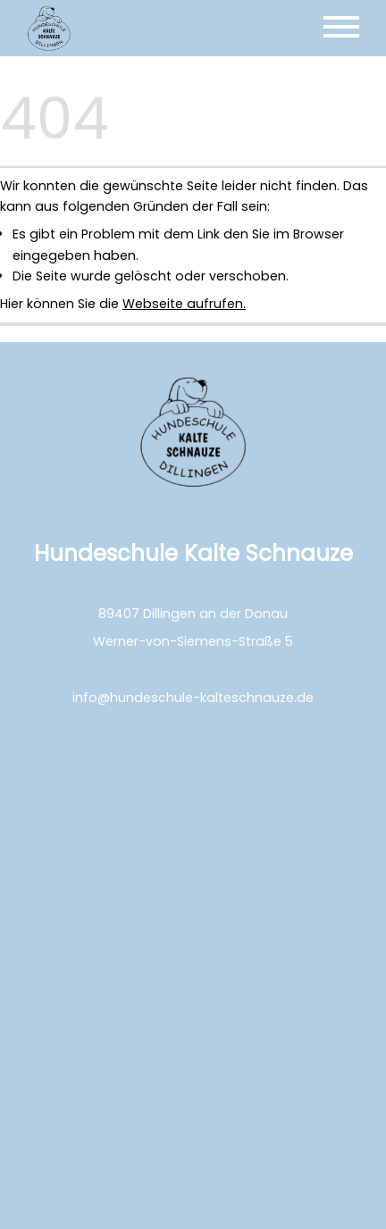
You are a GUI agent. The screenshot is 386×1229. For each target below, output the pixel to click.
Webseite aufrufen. (184, 304)
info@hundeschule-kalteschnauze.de (193, 697)
